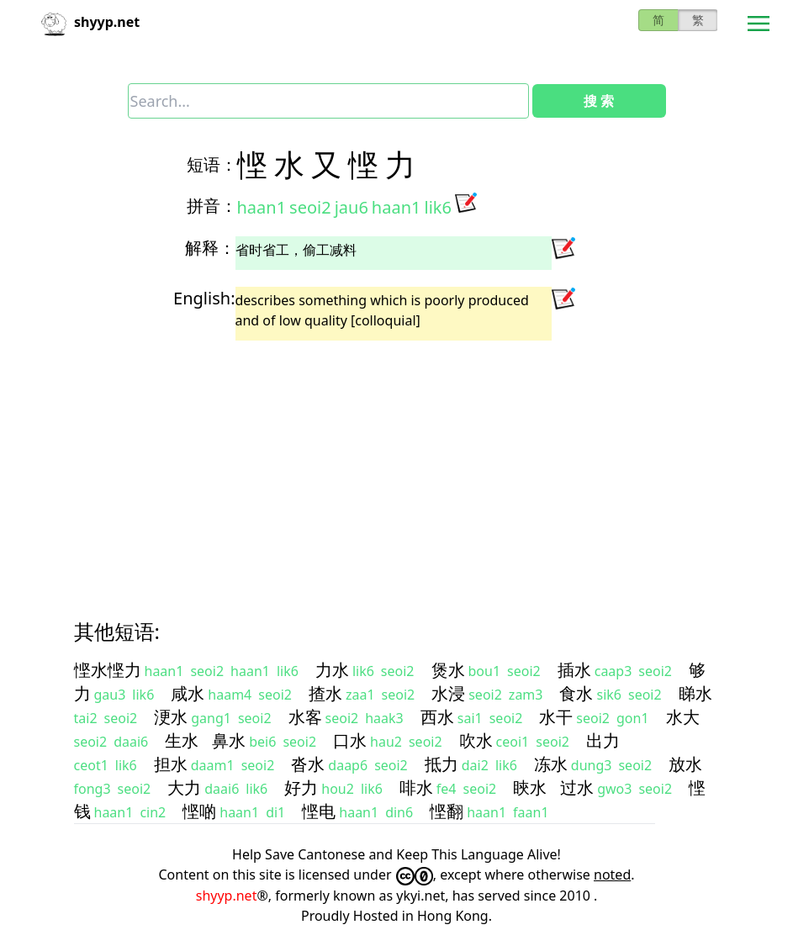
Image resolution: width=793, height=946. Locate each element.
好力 (301, 787)
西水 (437, 717)
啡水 (416, 787)
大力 (184, 787)
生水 (181, 740)
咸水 (187, 693)
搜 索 (599, 101)
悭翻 (446, 811)
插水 (574, 669)
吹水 (476, 740)
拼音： (212, 205)
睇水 (695, 693)
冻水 (551, 764)
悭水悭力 (107, 669)
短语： (212, 164)
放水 (685, 764)
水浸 (448, 693)
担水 (171, 764)
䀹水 (530, 787)
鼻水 (229, 740)
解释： (210, 247)
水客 (305, 717)
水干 (556, 717)
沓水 (308, 764)
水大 (683, 717)
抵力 (441, 764)
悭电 (319, 811)
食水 (576, 693)
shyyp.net (226, 895)
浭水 (171, 717)
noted (612, 874)
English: (204, 298)
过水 (577, 787)
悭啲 (199, 811)
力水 (332, 669)
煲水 (448, 669)
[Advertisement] (396, 465)
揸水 (325, 693)
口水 (350, 740)
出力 (603, 740)
